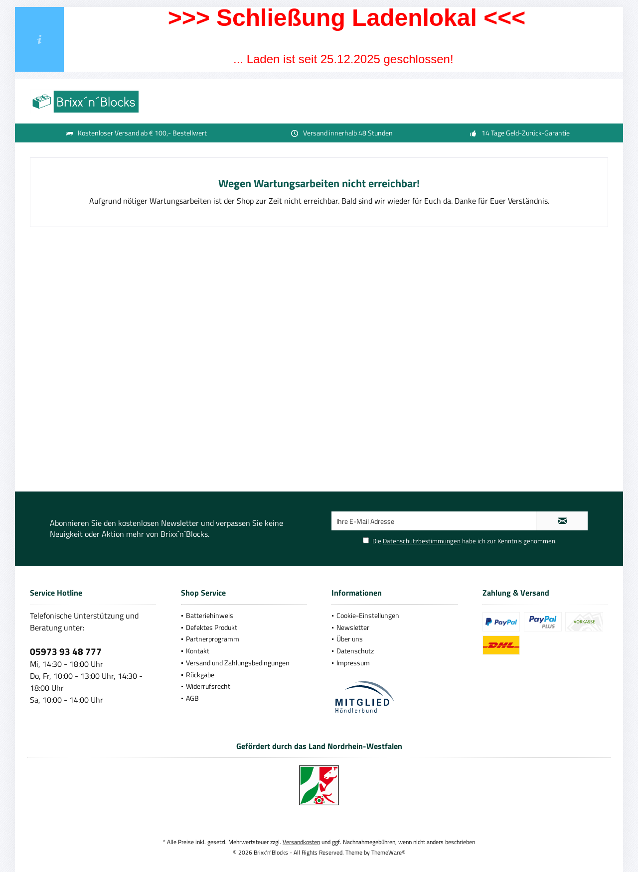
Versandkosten (301, 842)
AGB (192, 698)
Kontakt (197, 650)
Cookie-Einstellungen (367, 615)
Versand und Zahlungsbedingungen (238, 662)
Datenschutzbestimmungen (422, 541)
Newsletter (352, 627)
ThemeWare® (388, 852)
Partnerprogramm (212, 638)
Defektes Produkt (211, 627)
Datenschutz (355, 650)
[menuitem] (244, 616)
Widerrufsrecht (208, 686)
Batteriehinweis (209, 615)
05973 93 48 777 (66, 651)
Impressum (353, 662)
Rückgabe (200, 674)
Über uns (349, 638)
